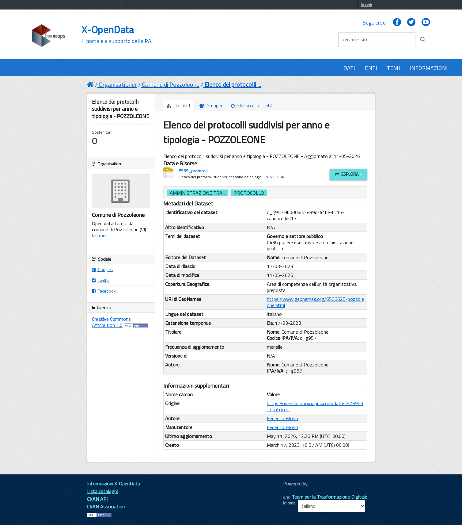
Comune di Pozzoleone (170, 84)
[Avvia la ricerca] (422, 39)
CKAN (293, 490)
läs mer (99, 235)
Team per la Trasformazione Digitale (329, 496)
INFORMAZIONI (429, 68)
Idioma (289, 503)
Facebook (104, 291)
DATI (349, 68)
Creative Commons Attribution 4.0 (111, 322)
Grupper (210, 105)
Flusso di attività (251, 105)
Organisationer (118, 84)
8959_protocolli (193, 170)
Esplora (348, 174)
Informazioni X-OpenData (113, 483)
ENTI (371, 68)
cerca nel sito (356, 39)
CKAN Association (106, 506)
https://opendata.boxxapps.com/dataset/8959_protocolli (315, 406)
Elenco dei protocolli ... (232, 84)
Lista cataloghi (102, 491)
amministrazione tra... (197, 193)
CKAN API (97, 499)
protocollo (249, 193)
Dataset (179, 105)
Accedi (366, 5)
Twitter (101, 280)
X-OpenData (116, 34)
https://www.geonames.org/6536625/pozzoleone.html (315, 302)
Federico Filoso (282, 418)
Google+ (102, 269)
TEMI (393, 68)
